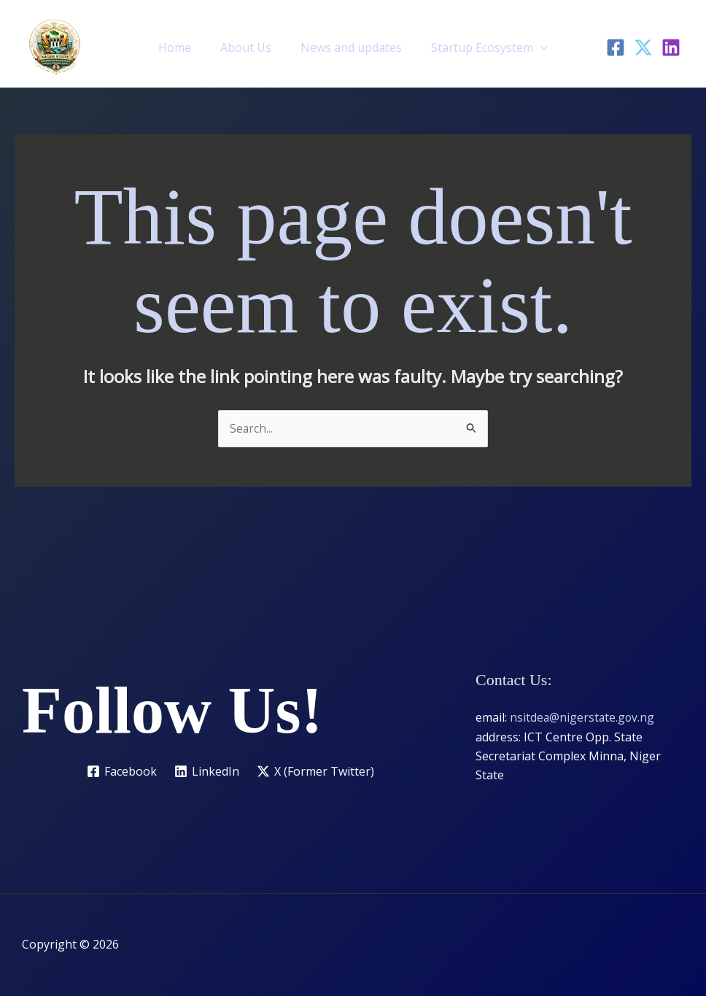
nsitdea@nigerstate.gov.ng (583, 718)
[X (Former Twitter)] (315, 771)
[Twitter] (643, 47)
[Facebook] (615, 47)
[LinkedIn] (671, 47)
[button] (531, 47)
